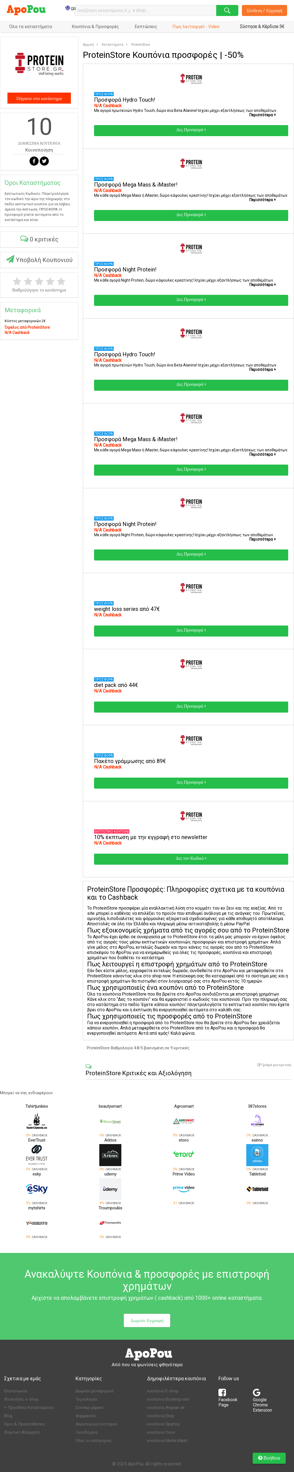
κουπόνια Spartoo (163, 1424)
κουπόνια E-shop (162, 1391)
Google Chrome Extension (262, 1402)
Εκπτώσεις (146, 26)
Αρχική (88, 45)
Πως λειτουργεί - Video (196, 26)
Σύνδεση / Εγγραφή (264, 10)
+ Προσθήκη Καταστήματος (29, 1407)
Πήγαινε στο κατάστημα (39, 98)
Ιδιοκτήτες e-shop (21, 1399)
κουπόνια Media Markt (167, 1440)
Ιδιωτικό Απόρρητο (22, 1432)
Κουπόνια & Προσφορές (95, 26)
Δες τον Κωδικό (191, 858)
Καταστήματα (112, 45)
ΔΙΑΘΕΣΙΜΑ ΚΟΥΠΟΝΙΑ (39, 143)
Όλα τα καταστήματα (30, 26)
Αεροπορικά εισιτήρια (96, 1424)
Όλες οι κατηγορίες (94, 1440)
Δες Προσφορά (191, 129)
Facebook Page (227, 1400)
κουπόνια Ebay (160, 1415)
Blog (8, 1415)
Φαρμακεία (85, 1415)
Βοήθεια (269, 1457)
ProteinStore (140, 45)
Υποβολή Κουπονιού (39, 259)
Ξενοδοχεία (87, 1432)
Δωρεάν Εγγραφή (147, 1320)
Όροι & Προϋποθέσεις (25, 1424)
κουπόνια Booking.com (168, 1399)
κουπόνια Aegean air (166, 1407)
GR (70, 9)
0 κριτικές (39, 238)
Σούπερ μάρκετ (90, 1407)
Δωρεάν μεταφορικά (94, 1391)
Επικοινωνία (15, 1391)
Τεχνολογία (86, 1399)
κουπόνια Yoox (161, 1432)
